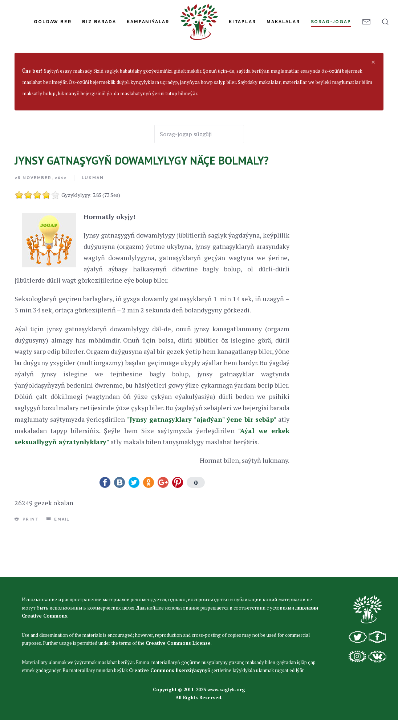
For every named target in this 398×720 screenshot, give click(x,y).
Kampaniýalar (148, 21)
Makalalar (283, 21)
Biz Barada (99, 21)
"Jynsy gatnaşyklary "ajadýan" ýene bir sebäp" (201, 462)
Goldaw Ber (52, 21)
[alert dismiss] (373, 105)
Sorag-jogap (331, 21)
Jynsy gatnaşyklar (99, 77)
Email (58, 562)
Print (27, 562)
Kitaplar (242, 21)
